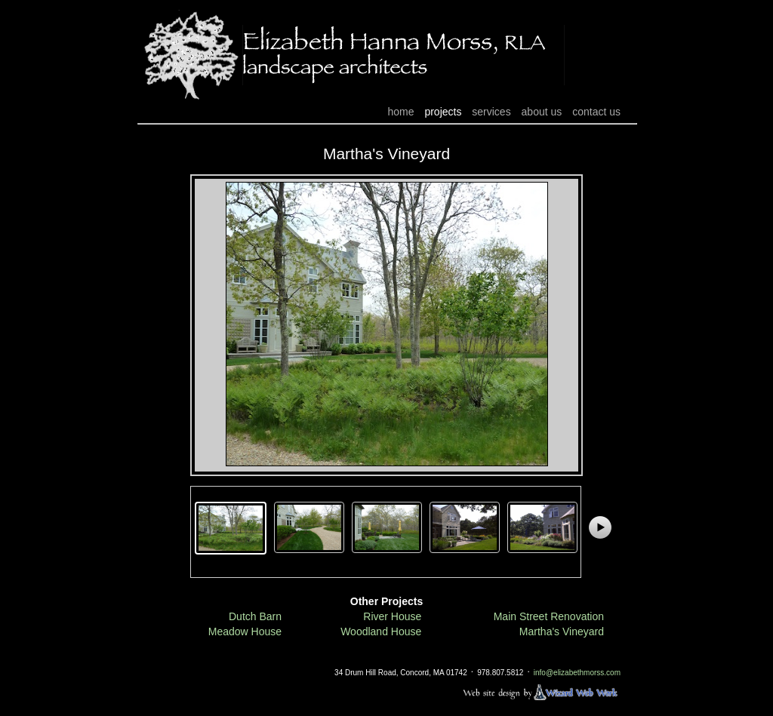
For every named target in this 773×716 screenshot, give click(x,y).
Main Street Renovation (549, 616)
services (491, 112)
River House (392, 616)
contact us (596, 112)
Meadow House (245, 631)
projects (442, 112)
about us (542, 112)
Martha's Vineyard (561, 631)
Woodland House (380, 631)
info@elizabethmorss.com (577, 673)
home (400, 112)
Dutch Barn (255, 616)
